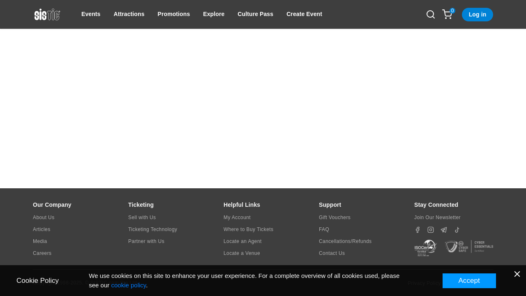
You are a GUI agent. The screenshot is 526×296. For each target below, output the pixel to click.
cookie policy (128, 285)
